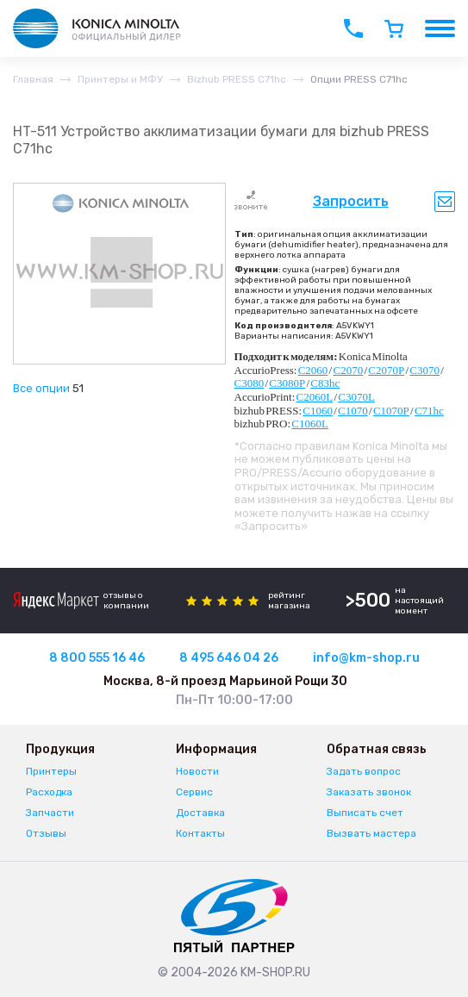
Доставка (200, 813)
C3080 (249, 383)
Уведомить (444, 201)
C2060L (315, 396)
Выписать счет (365, 813)
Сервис (194, 792)
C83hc (325, 383)
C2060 (313, 370)
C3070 (424, 370)
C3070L (356, 396)
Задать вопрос (364, 771)
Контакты (200, 833)
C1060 (318, 410)
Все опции (41, 388)
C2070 (348, 370)
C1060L (309, 423)
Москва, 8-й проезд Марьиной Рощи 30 (225, 681)
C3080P (287, 383)
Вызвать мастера (371, 833)
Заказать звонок (369, 792)
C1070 (353, 410)
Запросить (351, 201)
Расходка (49, 792)
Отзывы (46, 833)
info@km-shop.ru (366, 658)
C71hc (429, 410)
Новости (197, 771)
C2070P (386, 370)
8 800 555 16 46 (97, 658)
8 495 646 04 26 (228, 658)
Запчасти (50, 813)
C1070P (391, 410)
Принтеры (51, 771)
